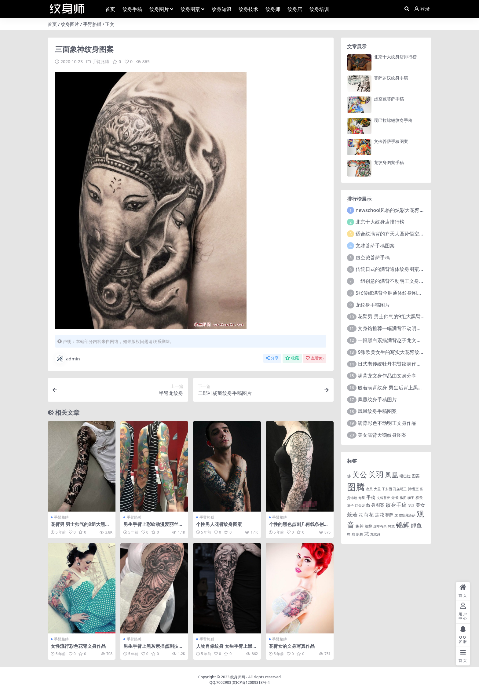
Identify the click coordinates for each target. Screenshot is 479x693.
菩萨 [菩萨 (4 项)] (389, 515)
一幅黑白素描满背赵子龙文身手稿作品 (399, 340)
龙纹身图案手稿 (389, 162)
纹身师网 (237, 677)
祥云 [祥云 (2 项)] (419, 497)
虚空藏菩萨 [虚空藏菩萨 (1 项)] (407, 515)
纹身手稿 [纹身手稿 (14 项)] (396, 504)
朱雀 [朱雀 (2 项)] (395, 497)
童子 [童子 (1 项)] (350, 505)
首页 (52, 24)
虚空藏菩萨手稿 (389, 99)
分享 (272, 358)
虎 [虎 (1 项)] (396, 515)
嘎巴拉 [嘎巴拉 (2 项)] (405, 475)
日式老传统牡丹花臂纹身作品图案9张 (398, 363)
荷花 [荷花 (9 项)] (369, 514)
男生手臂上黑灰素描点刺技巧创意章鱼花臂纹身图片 (153, 649)
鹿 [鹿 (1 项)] (353, 534)
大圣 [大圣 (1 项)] (377, 489)
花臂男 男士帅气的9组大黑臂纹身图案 (80, 527)
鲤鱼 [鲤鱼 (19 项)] (416, 525)
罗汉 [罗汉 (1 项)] (411, 505)
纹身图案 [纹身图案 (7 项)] (375, 505)
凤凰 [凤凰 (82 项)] (391, 474)
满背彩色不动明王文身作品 (387, 423)
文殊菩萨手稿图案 (391, 141)
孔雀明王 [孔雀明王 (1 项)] (400, 489)
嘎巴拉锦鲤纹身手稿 (393, 120)
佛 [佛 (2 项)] (349, 475)
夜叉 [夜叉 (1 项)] (369, 489)
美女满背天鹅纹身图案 (382, 435)
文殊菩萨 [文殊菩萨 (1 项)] (383, 498)
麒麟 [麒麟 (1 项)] (359, 534)
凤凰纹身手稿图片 (377, 399)
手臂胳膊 (92, 24)
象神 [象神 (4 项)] (360, 526)
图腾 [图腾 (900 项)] (356, 487)
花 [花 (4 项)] (361, 515)
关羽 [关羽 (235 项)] (376, 474)
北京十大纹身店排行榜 (395, 57)
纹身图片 (70, 24)
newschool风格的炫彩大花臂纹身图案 (397, 210)
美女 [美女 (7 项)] (420, 505)
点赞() (315, 358)
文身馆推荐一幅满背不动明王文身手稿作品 (404, 328)
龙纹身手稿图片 (373, 304)
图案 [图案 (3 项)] (416, 476)
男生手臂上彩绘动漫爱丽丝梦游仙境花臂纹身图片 (153, 527)
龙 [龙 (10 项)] (366, 533)
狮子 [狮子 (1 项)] (411, 498)
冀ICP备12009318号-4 (251, 682)
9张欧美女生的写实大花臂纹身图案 (396, 352)
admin (67, 358)
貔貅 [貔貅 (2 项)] (368, 525)
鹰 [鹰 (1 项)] (348, 534)
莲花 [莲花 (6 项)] (379, 515)
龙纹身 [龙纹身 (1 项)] (375, 534)
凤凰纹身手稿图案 (377, 411)
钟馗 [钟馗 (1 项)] (391, 526)
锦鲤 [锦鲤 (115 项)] (403, 525)
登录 (422, 9)
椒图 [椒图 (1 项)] (403, 498)
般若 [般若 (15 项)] (352, 514)
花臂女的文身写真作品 (292, 646)
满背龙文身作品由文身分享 (387, 375)
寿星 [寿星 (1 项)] (361, 498)
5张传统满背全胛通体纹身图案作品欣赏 (398, 293)
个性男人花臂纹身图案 (219, 524)
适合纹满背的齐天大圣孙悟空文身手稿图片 (402, 233)
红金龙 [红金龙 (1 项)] (360, 505)
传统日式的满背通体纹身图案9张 (391, 269)
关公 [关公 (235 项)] (359, 474)
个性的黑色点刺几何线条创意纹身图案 (298, 527)
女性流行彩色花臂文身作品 (78, 646)
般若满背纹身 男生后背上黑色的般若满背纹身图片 (412, 387)
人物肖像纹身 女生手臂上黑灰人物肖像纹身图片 (226, 649)
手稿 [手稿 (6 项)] (370, 497)
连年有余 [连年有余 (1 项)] (380, 526)
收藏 (292, 358)
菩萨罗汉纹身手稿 (391, 78)
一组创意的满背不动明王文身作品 (392, 281)
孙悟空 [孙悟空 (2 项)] (413, 488)
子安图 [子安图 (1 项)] (387, 489)
